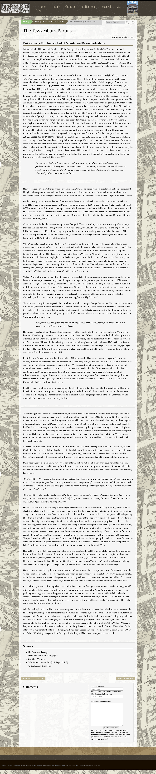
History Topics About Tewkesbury (49, 22)
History (55, 6)
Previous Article (33, 679)
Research (106, 6)
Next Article (125, 679)
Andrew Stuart (36, 769)
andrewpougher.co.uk (58, 769)
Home (42, 6)
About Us (70, 6)
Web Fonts (79, 769)
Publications (88, 6)
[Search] (115, 22)
